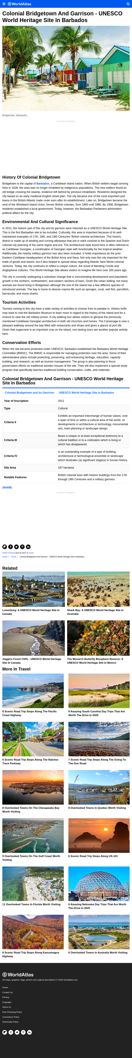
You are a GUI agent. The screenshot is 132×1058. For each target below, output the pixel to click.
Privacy (5, 997)
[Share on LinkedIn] (28, 546)
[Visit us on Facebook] (11, 1032)
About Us (6, 1007)
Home (5, 987)
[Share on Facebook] (10, 546)
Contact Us (7, 992)
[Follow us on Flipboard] (4, 1032)
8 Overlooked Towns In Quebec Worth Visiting (97, 807)
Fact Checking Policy (12, 1012)
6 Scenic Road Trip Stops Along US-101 (93, 856)
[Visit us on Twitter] (17, 1032)
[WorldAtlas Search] (128, 4)
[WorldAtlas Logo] (20, 4)
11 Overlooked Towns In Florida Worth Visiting (31, 904)
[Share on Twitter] (16, 546)
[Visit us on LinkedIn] (29, 1032)
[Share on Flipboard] (4, 546)
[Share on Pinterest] (22, 546)
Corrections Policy (10, 1017)
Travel (31, 553)
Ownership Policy (10, 1022)
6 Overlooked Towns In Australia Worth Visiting (98, 952)
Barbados (42, 183)
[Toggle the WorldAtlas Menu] (3, 4)
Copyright (6, 1002)
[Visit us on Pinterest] (23, 1032)
